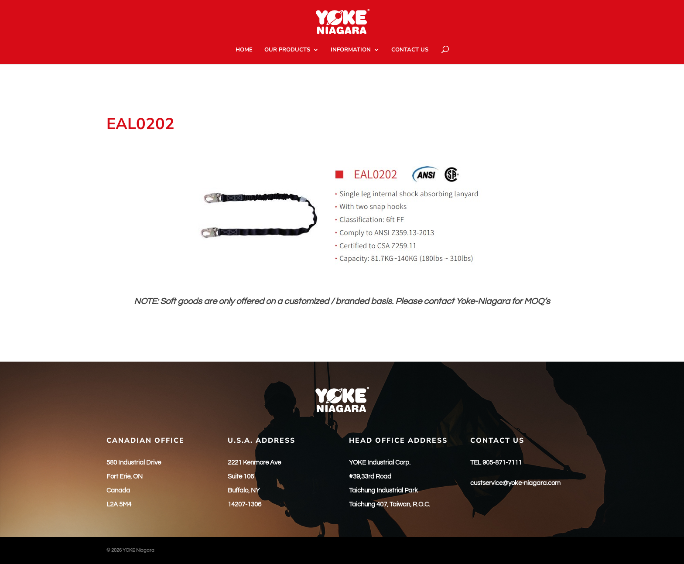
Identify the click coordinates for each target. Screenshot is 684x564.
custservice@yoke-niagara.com (515, 483)
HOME (244, 50)
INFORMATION (351, 50)
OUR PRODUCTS (287, 50)
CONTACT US (409, 50)
